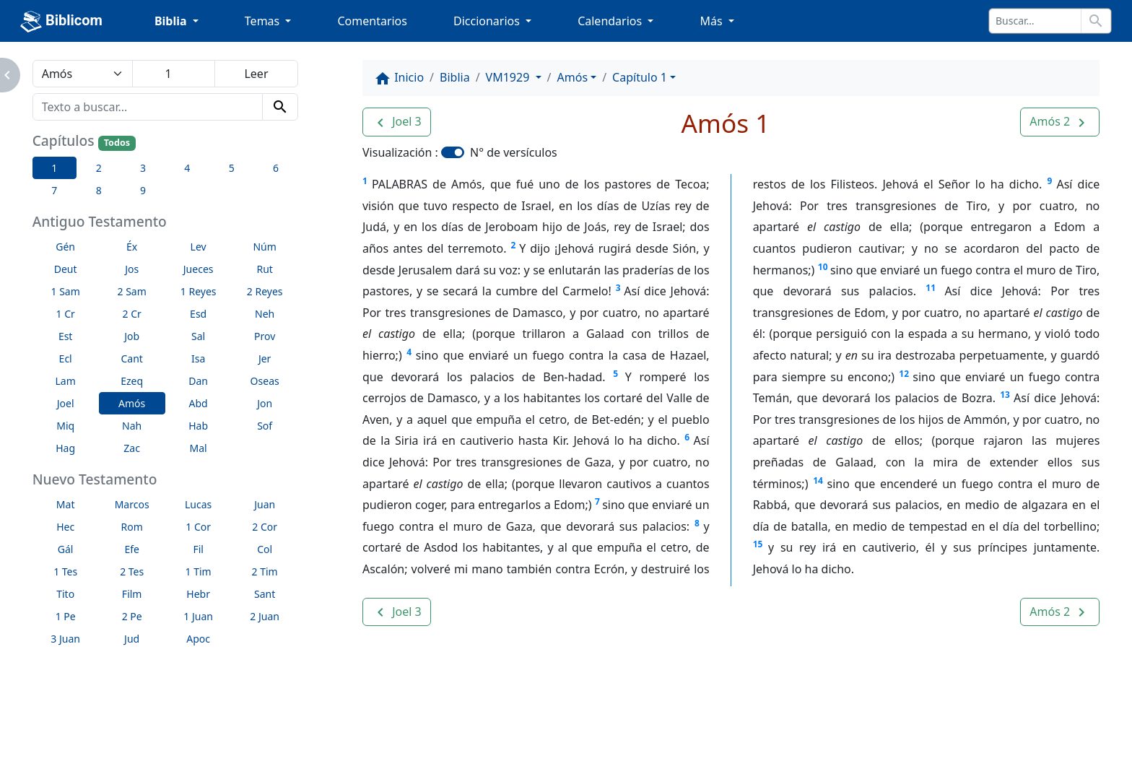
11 (931, 288)
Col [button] (264, 549)
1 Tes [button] (65, 571)
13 (1005, 394)
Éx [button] (131, 246)
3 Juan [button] (65, 638)
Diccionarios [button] (488, 21)
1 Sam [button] (65, 291)
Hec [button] (65, 527)
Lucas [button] (198, 504)
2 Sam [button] (132, 291)
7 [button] (54, 190)
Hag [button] (65, 448)
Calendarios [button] (611, 21)
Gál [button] (66, 549)
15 (758, 544)
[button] (396, 122)
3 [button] (143, 168)
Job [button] (131, 336)
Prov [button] (264, 336)
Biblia (455, 77)
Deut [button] (65, 269)
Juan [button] (264, 504)
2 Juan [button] (264, 616)
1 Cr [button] (65, 314)
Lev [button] (198, 246)
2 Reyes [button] (265, 291)
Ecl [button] (65, 358)
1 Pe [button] (66, 616)
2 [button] (99, 168)
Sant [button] (264, 594)
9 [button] (143, 190)
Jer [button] (264, 358)
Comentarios (372, 21)
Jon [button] (264, 403)
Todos (117, 142)
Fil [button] (198, 549)
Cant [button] (131, 358)
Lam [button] (66, 381)
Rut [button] (264, 269)
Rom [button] (132, 527)
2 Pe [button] (132, 616)
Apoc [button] (198, 638)
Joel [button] (65, 403)
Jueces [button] (198, 269)
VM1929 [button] (509, 77)
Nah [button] (132, 425)
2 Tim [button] (265, 571)
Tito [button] (65, 594)
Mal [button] (198, 448)
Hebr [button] (198, 594)
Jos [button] (132, 269)
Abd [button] (198, 403)
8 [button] (99, 190)
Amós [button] (131, 403)
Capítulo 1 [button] (639, 77)
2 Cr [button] (132, 314)
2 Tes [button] (132, 571)
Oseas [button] (265, 381)
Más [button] (712, 21)
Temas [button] (264, 21)
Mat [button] (65, 504)
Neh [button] (264, 314)
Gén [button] (65, 246)
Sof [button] (264, 425)
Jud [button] (131, 638)
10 (823, 267)
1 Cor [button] (198, 527)
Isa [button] (198, 358)
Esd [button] (198, 314)
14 (818, 480)
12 (904, 374)
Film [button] (132, 594)
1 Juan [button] (198, 616)
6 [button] (276, 168)
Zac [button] (131, 448)
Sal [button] (198, 336)
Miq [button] (65, 425)
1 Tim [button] (199, 571)
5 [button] (232, 168)
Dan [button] (198, 381)
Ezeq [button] (132, 381)
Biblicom (61, 21)
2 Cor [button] (264, 527)
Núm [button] (264, 246)
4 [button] (187, 168)
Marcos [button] (132, 504)
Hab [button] (198, 425)
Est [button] (65, 336)
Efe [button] (131, 549)
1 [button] (54, 168)
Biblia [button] (172, 21)
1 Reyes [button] (198, 291)
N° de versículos (513, 152)
